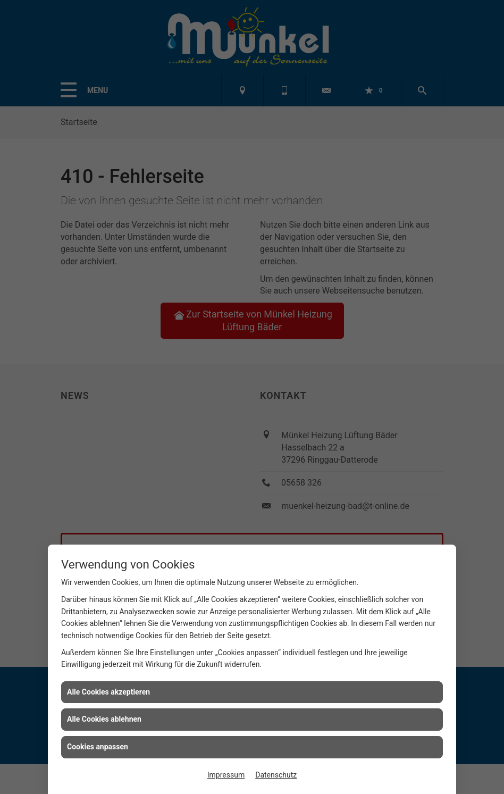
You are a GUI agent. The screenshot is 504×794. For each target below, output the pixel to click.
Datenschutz (276, 775)
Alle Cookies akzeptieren (108, 692)
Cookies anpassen (97, 746)
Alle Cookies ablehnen (104, 719)
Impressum (226, 775)
